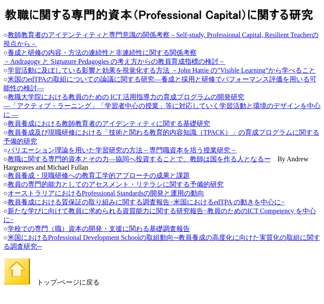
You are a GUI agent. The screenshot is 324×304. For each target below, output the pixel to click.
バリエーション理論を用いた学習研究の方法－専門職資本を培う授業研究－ (122, 150)
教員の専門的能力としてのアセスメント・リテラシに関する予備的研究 (116, 184)
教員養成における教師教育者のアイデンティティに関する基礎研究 (109, 123)
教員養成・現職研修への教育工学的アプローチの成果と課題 (99, 175)
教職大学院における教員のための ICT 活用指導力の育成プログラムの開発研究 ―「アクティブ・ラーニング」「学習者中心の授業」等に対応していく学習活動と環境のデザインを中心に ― (162, 105)
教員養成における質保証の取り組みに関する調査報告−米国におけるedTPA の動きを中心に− (146, 202)
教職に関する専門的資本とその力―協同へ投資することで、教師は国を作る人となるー (139, 159)
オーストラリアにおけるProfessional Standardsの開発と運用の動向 (106, 193)
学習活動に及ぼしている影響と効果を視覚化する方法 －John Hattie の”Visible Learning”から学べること (162, 70)
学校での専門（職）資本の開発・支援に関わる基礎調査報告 (99, 228)
